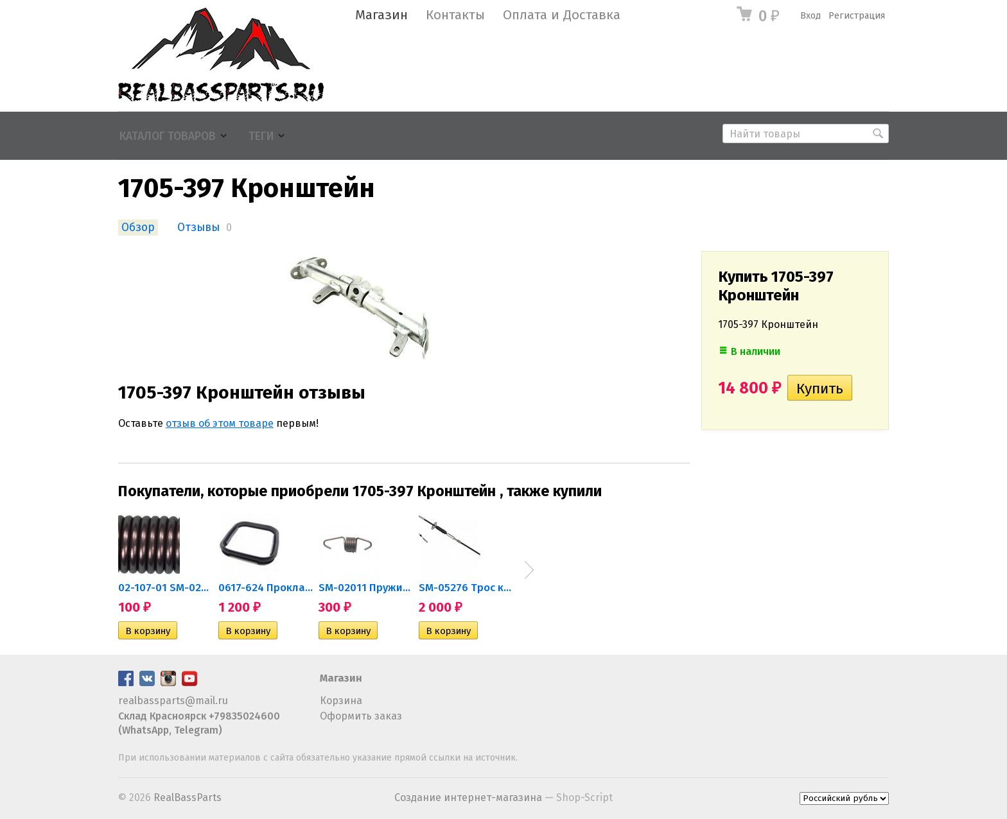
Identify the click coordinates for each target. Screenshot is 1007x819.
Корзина (341, 700)
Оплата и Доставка (561, 15)
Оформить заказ (361, 716)
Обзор (138, 227)
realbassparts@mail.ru (173, 700)
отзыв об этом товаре (220, 423)
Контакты (455, 15)
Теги (261, 136)
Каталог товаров (167, 136)
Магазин (381, 15)
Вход (810, 15)
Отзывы (198, 227)
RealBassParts (187, 797)
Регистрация (856, 15)
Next (529, 570)
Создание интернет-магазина (468, 797)
